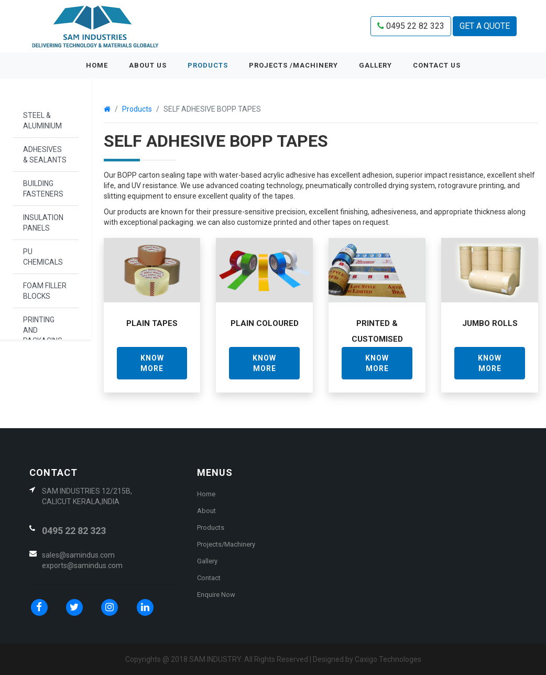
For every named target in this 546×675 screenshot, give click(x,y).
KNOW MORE (152, 363)
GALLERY (375, 65)
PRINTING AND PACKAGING (42, 330)
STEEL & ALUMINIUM (42, 120)
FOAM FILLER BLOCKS (45, 290)
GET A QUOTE (485, 26)
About (206, 511)
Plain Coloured (265, 323)
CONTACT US (437, 65)
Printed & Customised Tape (377, 339)
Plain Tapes (152, 323)
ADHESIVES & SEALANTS (45, 154)
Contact (209, 578)
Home (102, 64)
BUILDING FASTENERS (43, 188)
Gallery (207, 561)
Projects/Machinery (226, 544)
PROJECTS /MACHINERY (293, 65)
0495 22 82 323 (410, 26)
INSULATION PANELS (43, 222)
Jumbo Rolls (490, 323)
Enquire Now (216, 594)
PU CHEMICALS (43, 256)
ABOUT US (148, 65)
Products (208, 65)
